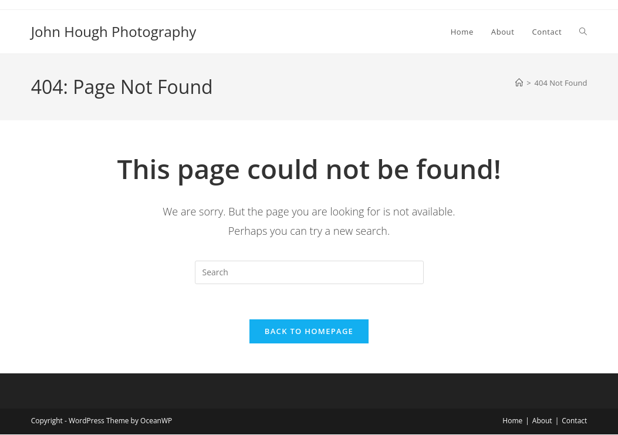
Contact (574, 421)
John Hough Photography (114, 31)
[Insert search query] (309, 272)
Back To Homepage (309, 331)
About (542, 421)
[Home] (519, 82)
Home (512, 421)
